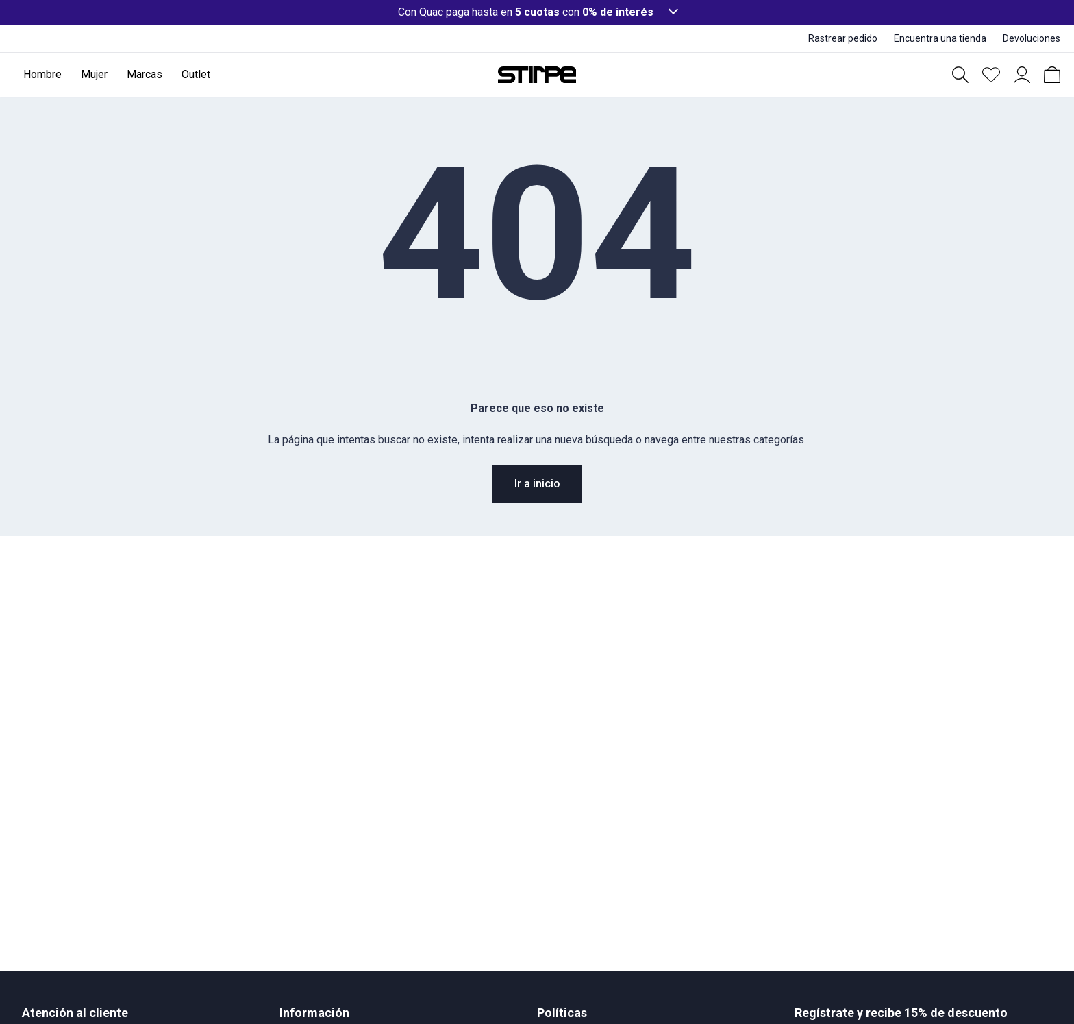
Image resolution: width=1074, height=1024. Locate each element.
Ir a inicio (537, 483)
